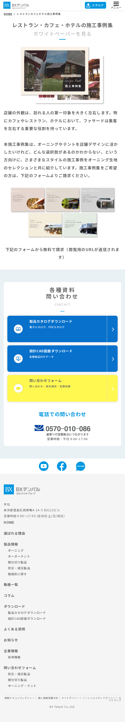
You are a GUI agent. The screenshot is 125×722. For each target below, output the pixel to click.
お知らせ (11, 639)
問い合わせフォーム (20, 667)
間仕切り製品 (17, 562)
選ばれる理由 (14, 533)
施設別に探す (17, 574)
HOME (9, 522)
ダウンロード (14, 606)
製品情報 (11, 544)
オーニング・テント (22, 686)
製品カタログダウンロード (27, 612)
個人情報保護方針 (48, 698)
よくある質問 (14, 628)
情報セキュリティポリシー (19, 698)
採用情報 (14, 657)
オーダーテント (19, 556)
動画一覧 (11, 584)
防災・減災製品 (19, 568)
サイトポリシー (70, 698)
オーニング (16, 550)
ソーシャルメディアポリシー (99, 698)
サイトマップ (115, 699)
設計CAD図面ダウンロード (27, 618)
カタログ (98, 5)
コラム (9, 595)
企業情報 (11, 650)
